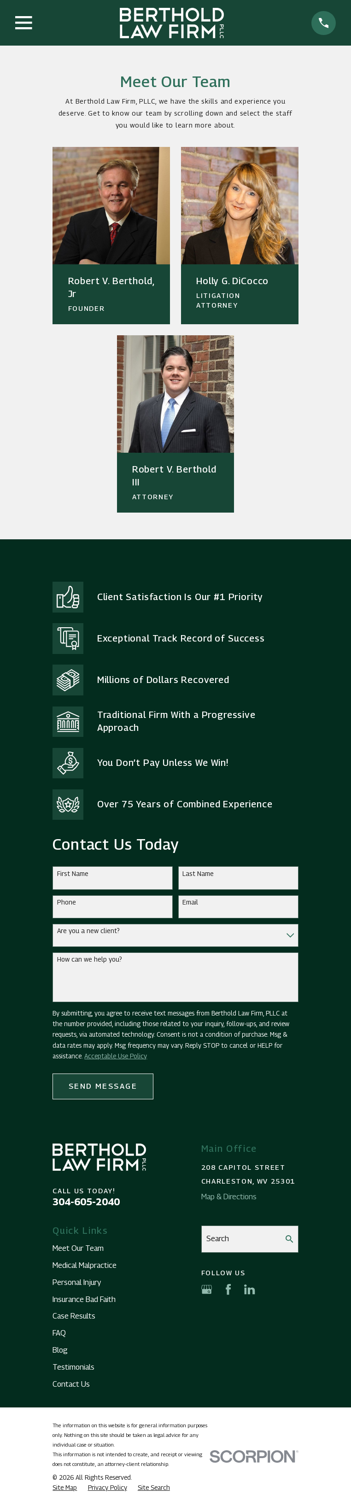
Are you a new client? (88, 930)
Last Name (198, 873)
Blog (60, 1349)
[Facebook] (228, 1289)
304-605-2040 (86, 1202)
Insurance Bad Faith (84, 1299)
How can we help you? (89, 959)
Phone (66, 902)
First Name (72, 873)
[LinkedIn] (249, 1289)
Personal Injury (77, 1282)
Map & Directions (229, 1196)
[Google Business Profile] (206, 1289)
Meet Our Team (78, 1248)
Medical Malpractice (85, 1265)
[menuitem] (65, 1487)
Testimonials (73, 1367)
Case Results (74, 1315)
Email (190, 902)
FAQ (59, 1332)
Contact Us (71, 1384)
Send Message (103, 1086)
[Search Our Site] (289, 1239)
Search (217, 1238)
